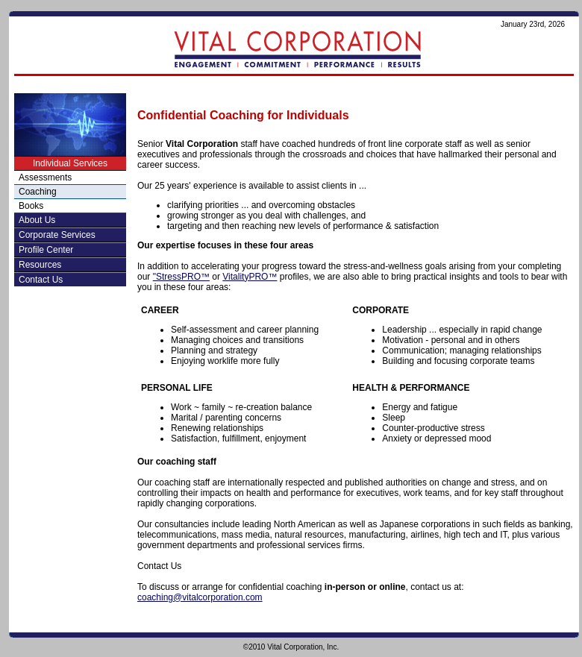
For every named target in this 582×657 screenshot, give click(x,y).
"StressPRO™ (181, 276)
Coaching (38, 191)
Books (31, 206)
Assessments (45, 177)
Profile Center (46, 250)
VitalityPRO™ (249, 276)
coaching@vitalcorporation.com (200, 597)
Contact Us (41, 279)
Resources (40, 265)
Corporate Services (57, 235)
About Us (37, 220)
